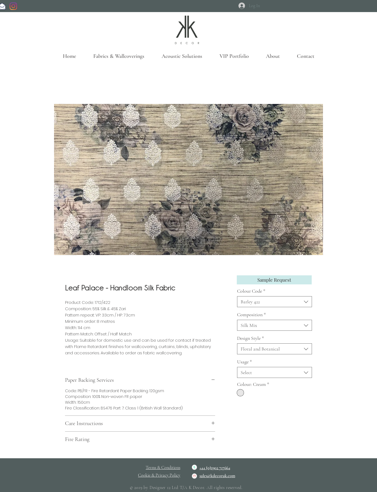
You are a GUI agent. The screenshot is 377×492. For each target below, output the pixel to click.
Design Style (250, 338)
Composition (251, 315)
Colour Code (251, 291)
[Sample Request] (274, 279)
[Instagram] (13, 6)
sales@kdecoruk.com (217, 476)
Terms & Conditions (163, 467)
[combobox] (274, 301)
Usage (244, 362)
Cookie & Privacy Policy (159, 475)
